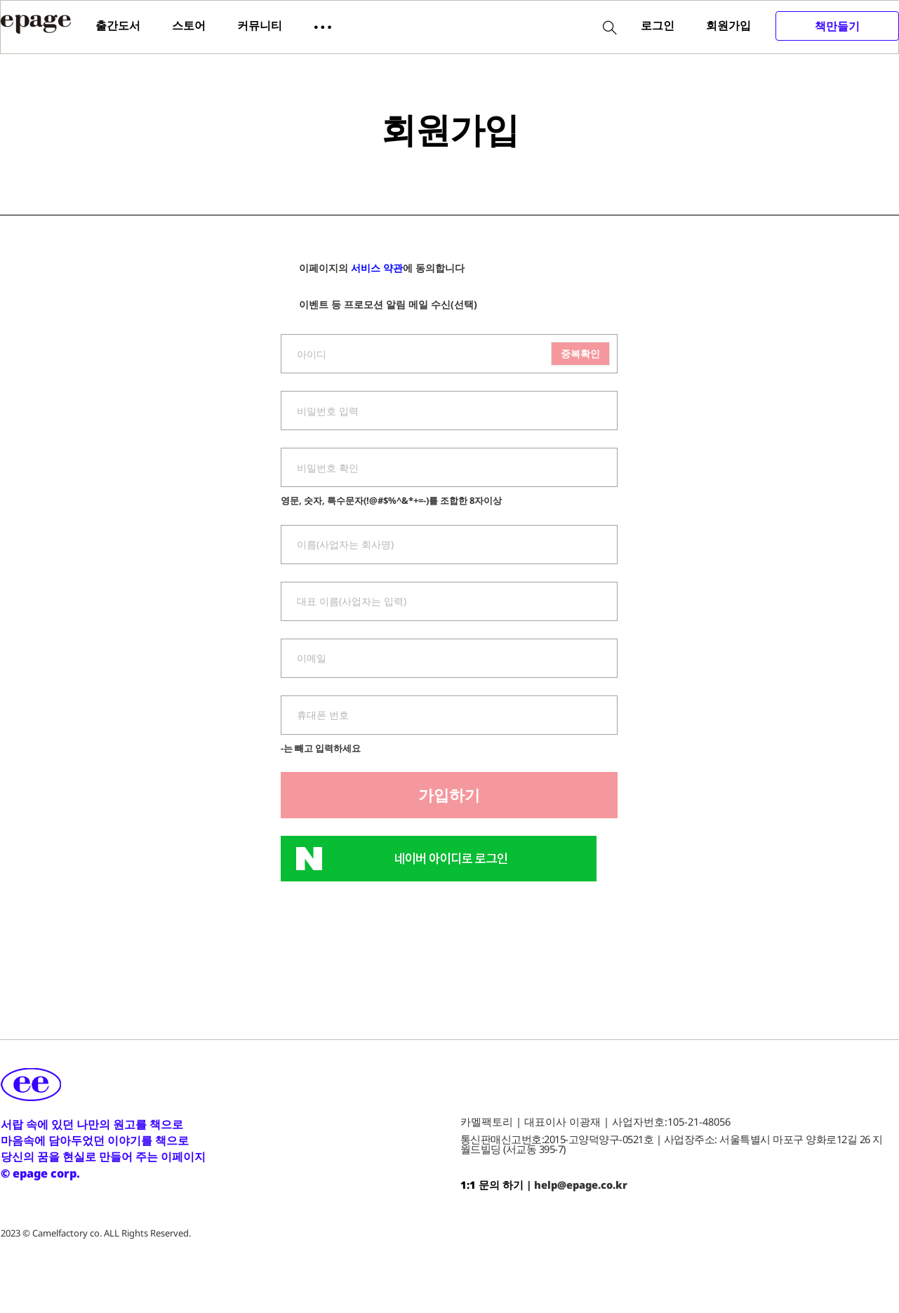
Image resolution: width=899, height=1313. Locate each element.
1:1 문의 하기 (492, 1185)
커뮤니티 (259, 25)
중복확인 (580, 353)
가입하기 (449, 794)
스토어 (189, 25)
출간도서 (117, 25)
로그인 (657, 25)
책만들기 (837, 26)
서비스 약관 (377, 267)
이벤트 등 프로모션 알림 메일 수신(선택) (379, 305)
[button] (323, 26)
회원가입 (728, 25)
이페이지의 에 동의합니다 (373, 268)
